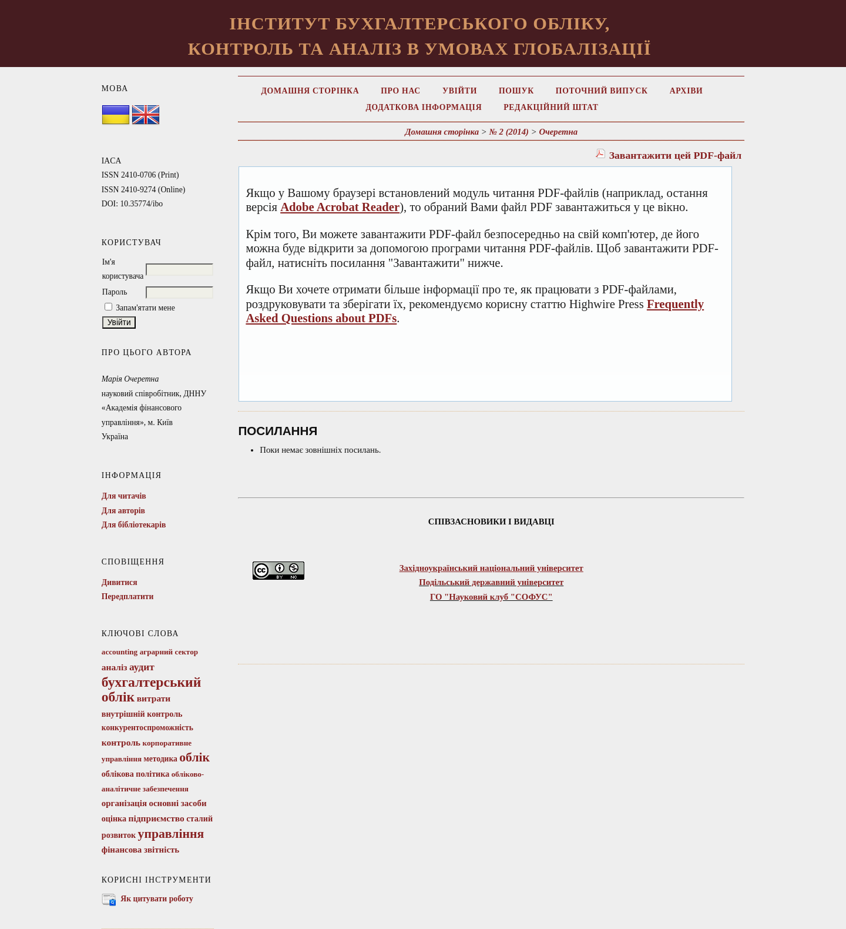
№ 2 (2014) (509, 131)
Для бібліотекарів (134, 524)
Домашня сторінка (310, 90)
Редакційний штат (550, 107)
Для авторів (123, 510)
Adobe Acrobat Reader (340, 206)
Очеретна (558, 131)
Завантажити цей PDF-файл (675, 155)
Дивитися (119, 582)
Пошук (516, 90)
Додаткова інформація (423, 107)
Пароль (114, 292)
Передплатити (128, 596)
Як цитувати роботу (156, 898)
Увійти (459, 90)
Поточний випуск (602, 90)
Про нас (401, 90)
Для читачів (124, 496)
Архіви (686, 90)
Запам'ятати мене (145, 307)
